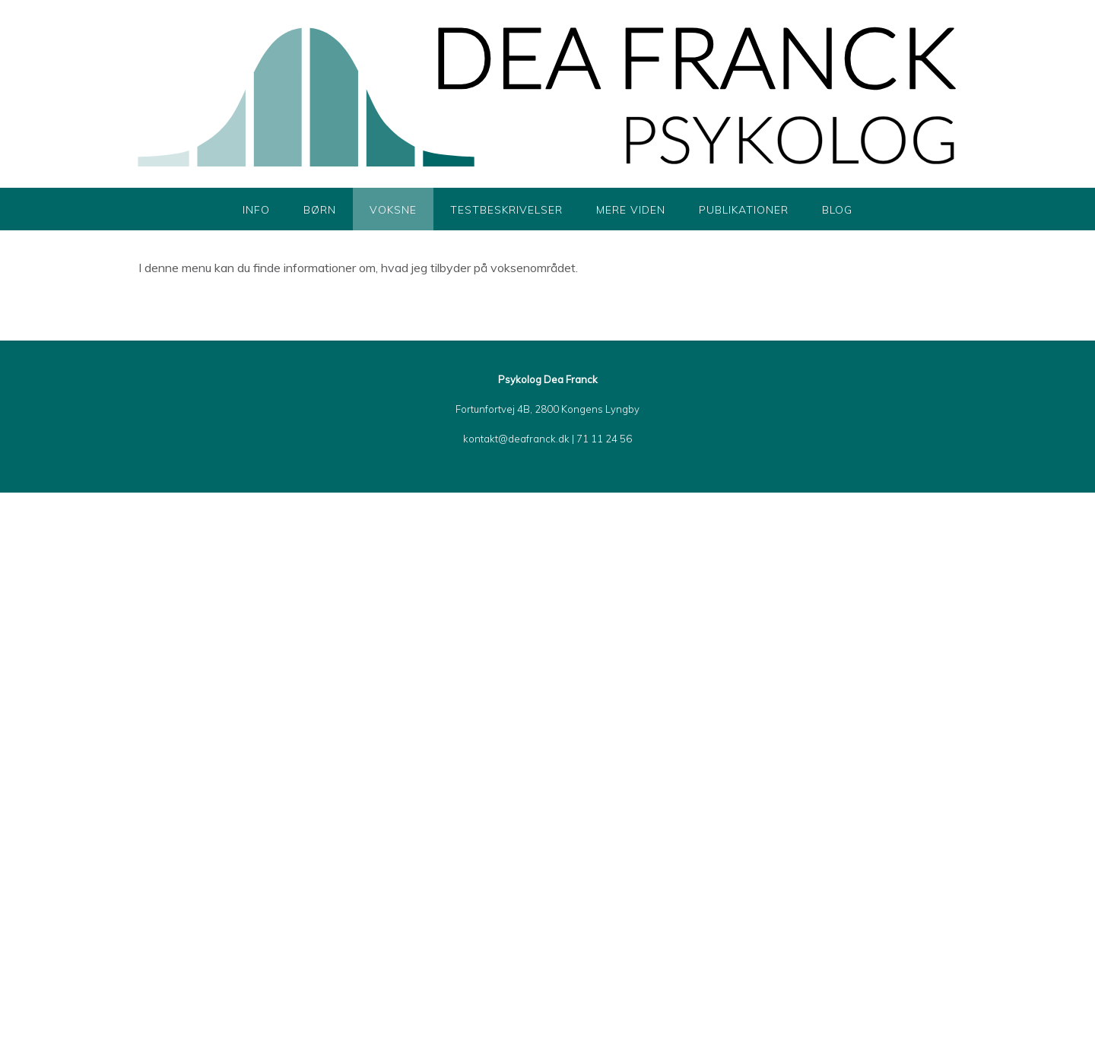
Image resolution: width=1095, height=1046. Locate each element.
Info (256, 210)
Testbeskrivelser (506, 210)
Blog (837, 210)
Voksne (393, 210)
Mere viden (630, 210)
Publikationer (744, 210)
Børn (319, 210)
